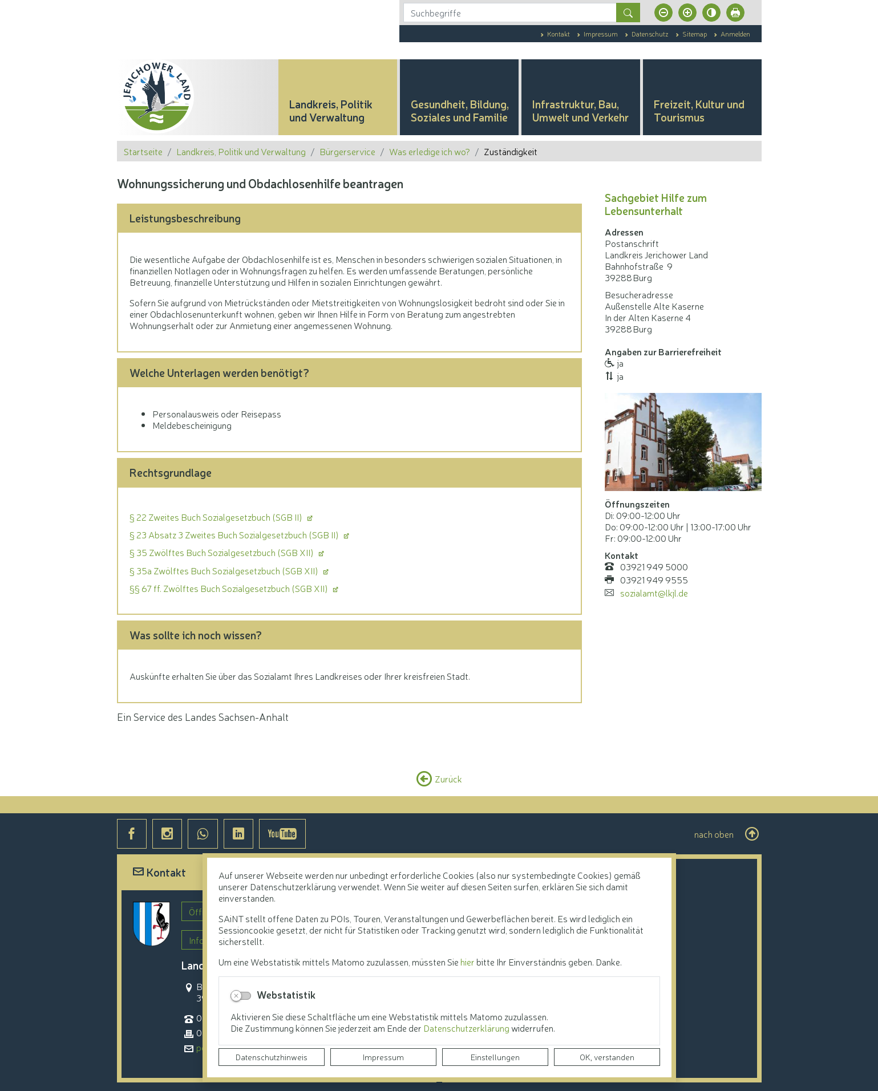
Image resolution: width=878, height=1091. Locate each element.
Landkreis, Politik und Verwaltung (241, 151)
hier (467, 961)
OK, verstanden (607, 1057)
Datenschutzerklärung (467, 1027)
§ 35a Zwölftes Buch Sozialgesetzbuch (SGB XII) (225, 570)
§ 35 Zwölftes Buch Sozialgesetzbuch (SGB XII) (222, 552)
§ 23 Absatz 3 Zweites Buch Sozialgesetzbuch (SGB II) (235, 534)
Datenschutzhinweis (271, 1057)
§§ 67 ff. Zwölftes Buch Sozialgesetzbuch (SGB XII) (230, 588)
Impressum (383, 1057)
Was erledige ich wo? (429, 151)
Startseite (143, 151)
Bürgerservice (347, 151)
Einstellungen (495, 1057)
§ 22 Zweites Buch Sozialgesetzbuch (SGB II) (217, 516)
